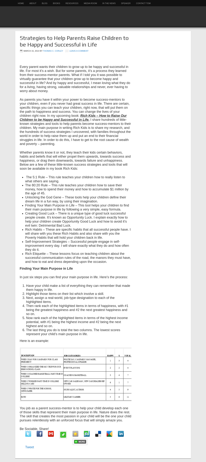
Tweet (29, 447)
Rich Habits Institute (103, 16)
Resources (72, 3)
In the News (109, 3)
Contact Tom (143, 3)
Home (21, 3)
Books (56, 3)
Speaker (126, 3)
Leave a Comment (78, 51)
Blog (44, 3)
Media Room (90, 3)
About (32, 3)
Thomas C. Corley (53, 51)
